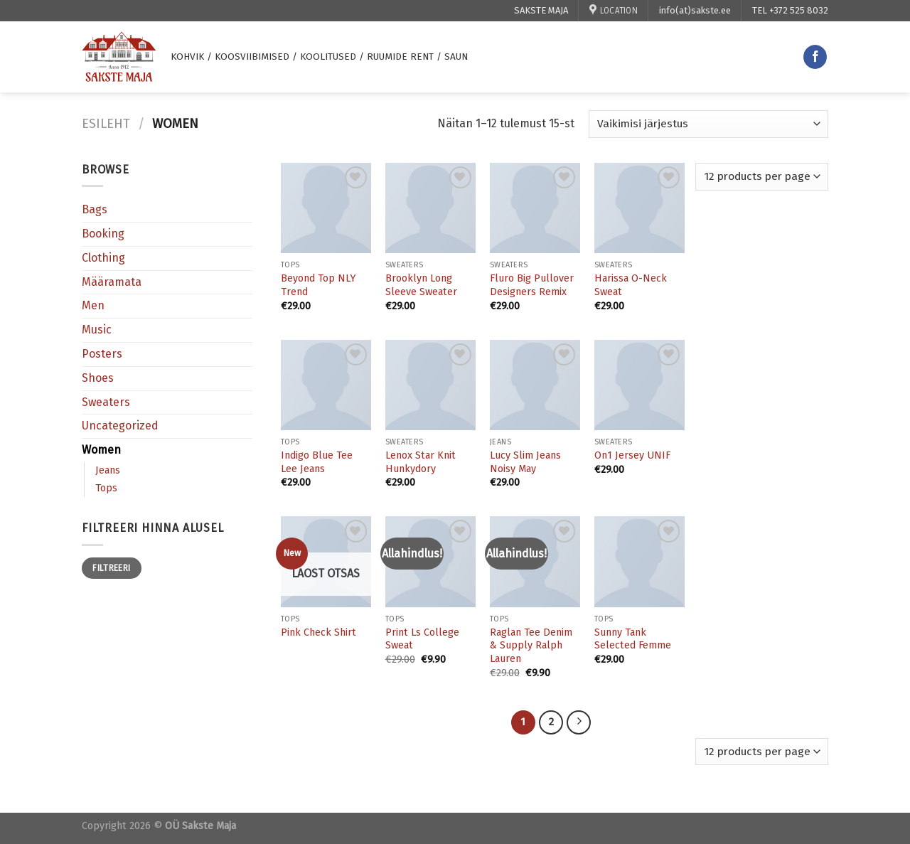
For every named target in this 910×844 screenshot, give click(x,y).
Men (93, 305)
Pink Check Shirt (318, 632)
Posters (102, 353)
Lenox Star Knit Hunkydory (420, 462)
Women (101, 449)
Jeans (107, 470)
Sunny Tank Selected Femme (632, 639)
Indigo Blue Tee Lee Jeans (317, 462)
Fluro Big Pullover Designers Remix (532, 285)
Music (97, 329)
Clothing (103, 258)
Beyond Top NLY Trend (318, 285)
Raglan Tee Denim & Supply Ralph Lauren (531, 645)
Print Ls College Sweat (422, 639)
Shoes (98, 378)
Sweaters (106, 402)
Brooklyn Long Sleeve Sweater (421, 285)
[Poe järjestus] (708, 124)
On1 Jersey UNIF (632, 455)
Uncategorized (120, 425)
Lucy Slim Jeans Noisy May (525, 462)
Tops (106, 488)
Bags (94, 209)
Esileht (106, 124)
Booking (103, 233)
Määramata (111, 282)
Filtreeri (111, 568)
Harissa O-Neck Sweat (630, 285)
